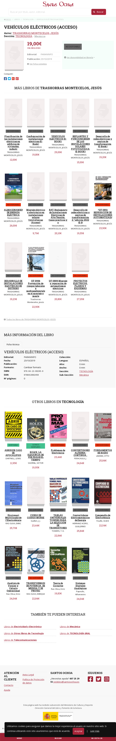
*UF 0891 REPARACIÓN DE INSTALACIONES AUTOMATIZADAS (103, 213)
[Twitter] (98, 679)
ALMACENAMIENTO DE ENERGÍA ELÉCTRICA (15, 212)
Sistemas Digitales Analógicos (80, 586)
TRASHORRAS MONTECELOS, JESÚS (36, 33)
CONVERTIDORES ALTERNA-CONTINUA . (80, 453)
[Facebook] (90, 679)
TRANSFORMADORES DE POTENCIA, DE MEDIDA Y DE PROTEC (38, 587)
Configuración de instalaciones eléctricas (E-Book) (35, 140)
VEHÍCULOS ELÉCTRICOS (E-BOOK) (58, 139)
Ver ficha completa (37, 64)
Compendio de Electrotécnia (102, 516)
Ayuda (7, 690)
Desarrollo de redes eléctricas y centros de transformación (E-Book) (102, 141)
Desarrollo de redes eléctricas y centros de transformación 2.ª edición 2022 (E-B (80, 216)
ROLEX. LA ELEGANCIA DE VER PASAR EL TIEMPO (36, 456)
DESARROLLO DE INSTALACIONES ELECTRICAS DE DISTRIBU (13, 284)
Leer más (94, 731)
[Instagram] (106, 679)
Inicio (7, 19)
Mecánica (39, 36)
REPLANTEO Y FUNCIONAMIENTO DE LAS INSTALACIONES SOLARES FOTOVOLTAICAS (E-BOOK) (82, 144)
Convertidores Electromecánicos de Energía (80, 518)
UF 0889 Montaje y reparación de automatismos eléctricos (58, 284)
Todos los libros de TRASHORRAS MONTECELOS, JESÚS (30, 319)
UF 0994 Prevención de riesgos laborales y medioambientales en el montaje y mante (36, 288)
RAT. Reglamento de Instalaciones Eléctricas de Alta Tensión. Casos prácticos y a (58, 216)
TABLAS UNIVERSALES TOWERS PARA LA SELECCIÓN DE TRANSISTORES (58, 521)
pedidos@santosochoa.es (66, 681)
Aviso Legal (28, 674)
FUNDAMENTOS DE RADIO (103, 451)
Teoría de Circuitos (58, 584)
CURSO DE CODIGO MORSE (35, 516)
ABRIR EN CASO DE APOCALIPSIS (13, 453)
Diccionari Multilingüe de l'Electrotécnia (13, 518)
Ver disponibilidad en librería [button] (78, 57)
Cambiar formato (32, 367)
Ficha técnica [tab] (12, 344)
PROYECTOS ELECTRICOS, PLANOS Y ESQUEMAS (80, 284)
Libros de (23, 626)
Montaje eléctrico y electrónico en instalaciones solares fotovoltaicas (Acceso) (35, 216)
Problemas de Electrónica (58, 451)
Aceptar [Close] (78, 731)
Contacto (8, 685)
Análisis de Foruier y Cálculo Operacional (13, 587)
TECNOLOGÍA (23, 36)
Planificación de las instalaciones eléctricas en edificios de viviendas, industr (13, 142)
